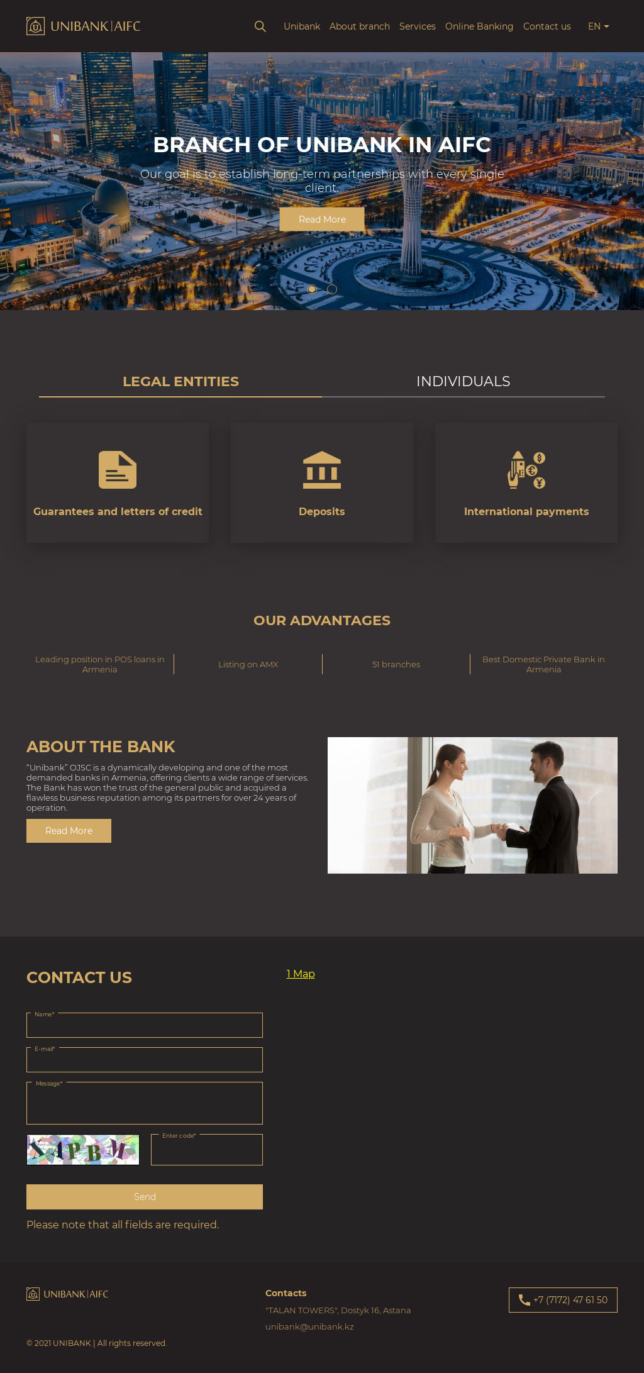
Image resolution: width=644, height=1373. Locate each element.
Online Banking (479, 26)
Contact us (547, 26)
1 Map (301, 974)
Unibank (302, 26)
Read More (322, 219)
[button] (312, 289)
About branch (360, 26)
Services (417, 26)
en (594, 26)
